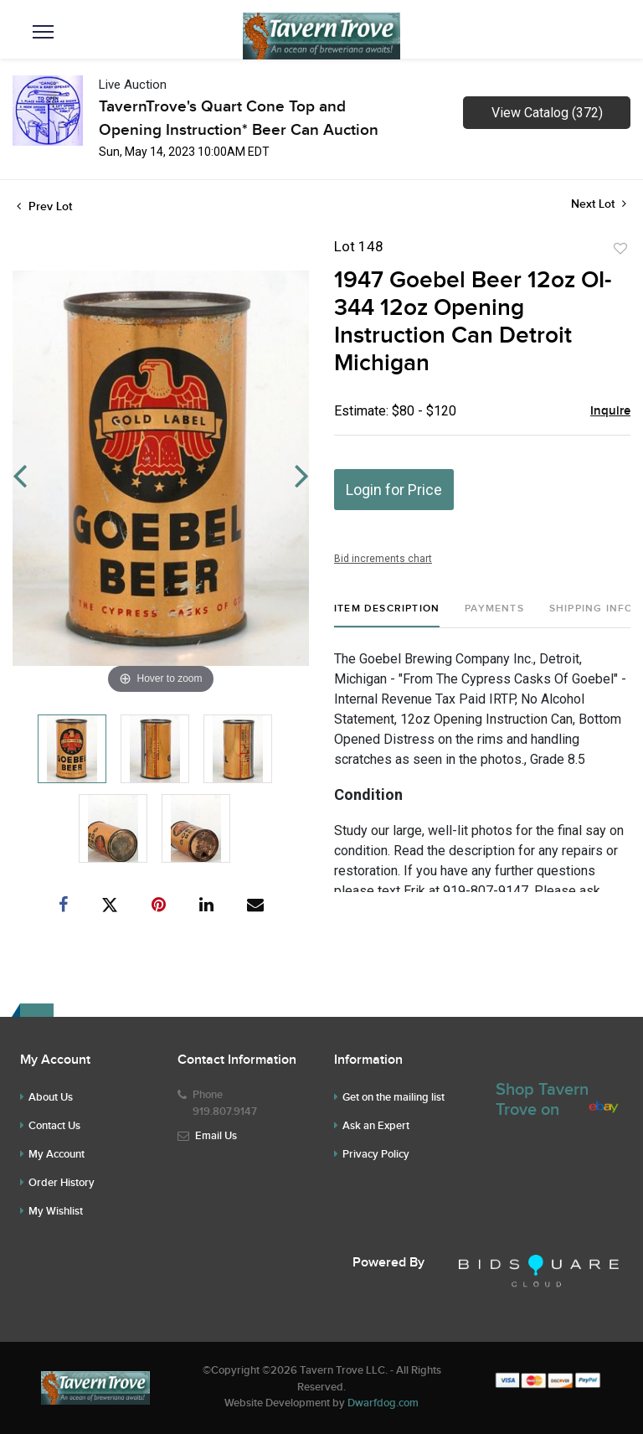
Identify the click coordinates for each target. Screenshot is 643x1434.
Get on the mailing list (393, 1097)
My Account (56, 1154)
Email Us (216, 1136)
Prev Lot (44, 206)
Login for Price (394, 489)
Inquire (610, 411)
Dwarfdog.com (383, 1403)
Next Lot (598, 204)
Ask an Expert (375, 1125)
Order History (61, 1182)
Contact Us (54, 1125)
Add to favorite (620, 249)
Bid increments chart (383, 559)
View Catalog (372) (547, 113)
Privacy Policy (375, 1154)
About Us (50, 1097)
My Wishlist (55, 1211)
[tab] (387, 615)
